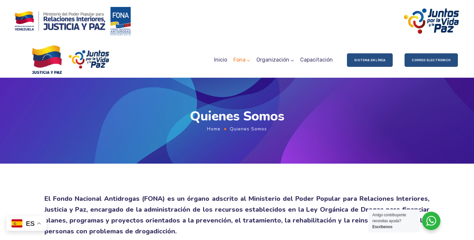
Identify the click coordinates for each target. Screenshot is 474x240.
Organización (272, 60)
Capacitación (316, 60)
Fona (239, 60)
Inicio (220, 60)
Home (214, 129)
